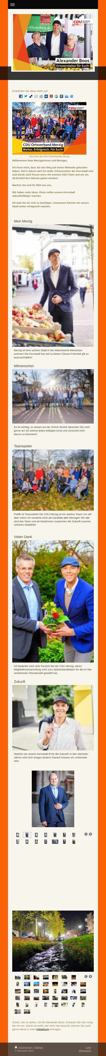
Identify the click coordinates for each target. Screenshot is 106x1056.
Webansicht (85, 1050)
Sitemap (38, 1047)
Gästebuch (42, 1029)
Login (88, 1047)
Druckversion (24, 1047)
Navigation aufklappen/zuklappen (53, 4)
